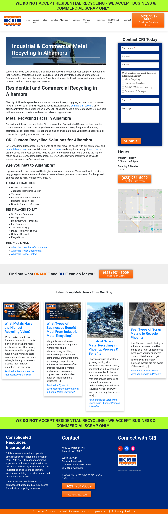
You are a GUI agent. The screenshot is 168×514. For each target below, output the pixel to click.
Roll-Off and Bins (113, 21)
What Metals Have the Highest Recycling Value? (18, 328)
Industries (101, 20)
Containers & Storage (134, 91)
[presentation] (141, 130)
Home (27, 20)
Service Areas (86, 21)
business (56, 149)
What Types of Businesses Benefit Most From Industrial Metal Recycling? (62, 330)
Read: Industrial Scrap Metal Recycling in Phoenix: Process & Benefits (104, 403)
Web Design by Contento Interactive (129, 470)
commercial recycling (82, 105)
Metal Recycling (131, 79)
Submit (130, 140)
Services (76, 20)
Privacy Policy (123, 511)
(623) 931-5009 (148, 20)
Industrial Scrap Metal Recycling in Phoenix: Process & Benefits (103, 347)
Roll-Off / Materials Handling (137, 87)
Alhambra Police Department (26, 250)
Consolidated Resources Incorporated (77, 511)
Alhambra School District (24, 254)
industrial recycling (16, 149)
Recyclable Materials (59, 20)
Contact (127, 20)
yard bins (93, 149)
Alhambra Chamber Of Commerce (29, 247)
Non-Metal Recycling (133, 83)
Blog (45, 20)
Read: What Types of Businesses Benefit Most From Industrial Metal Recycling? (63, 388)
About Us (36, 21)
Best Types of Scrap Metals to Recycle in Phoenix (146, 333)
